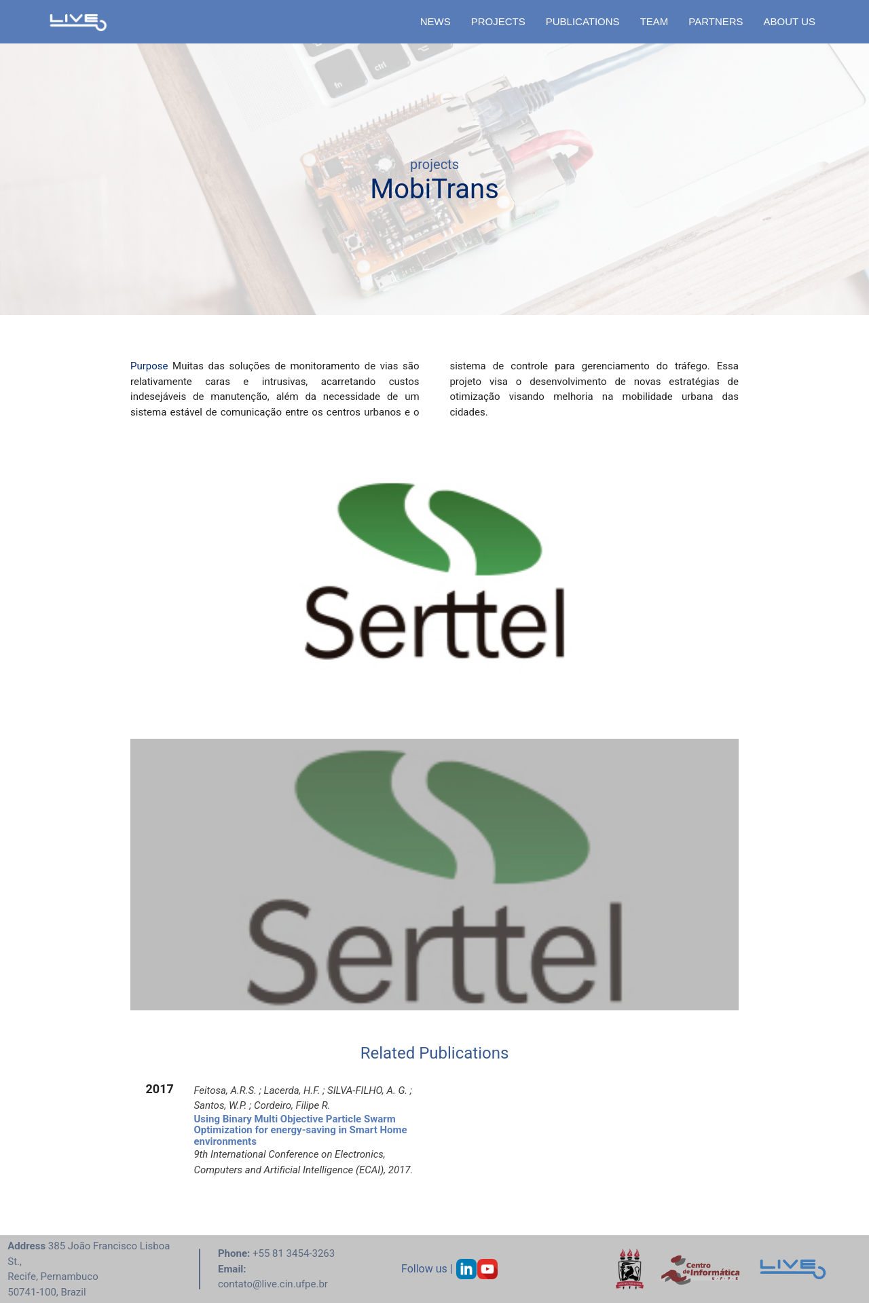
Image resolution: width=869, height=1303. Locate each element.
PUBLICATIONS (583, 21)
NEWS (435, 21)
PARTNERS (715, 21)
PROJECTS (498, 21)
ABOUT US (789, 21)
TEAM (654, 21)
